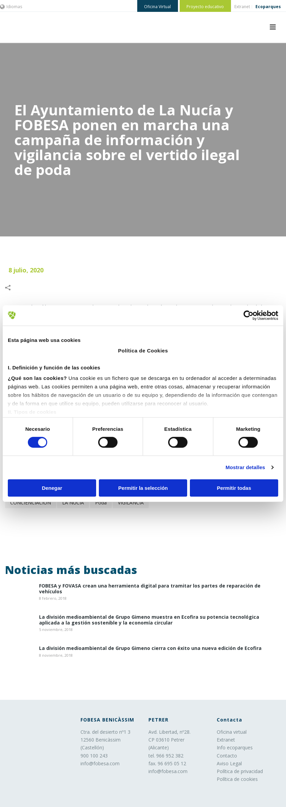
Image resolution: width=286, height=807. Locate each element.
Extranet (226, 739)
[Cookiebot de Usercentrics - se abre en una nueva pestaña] (248, 315)
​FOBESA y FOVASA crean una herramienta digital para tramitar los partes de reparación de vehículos (150, 589)
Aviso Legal (229, 763)
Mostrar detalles (245, 467)
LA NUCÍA (73, 502)
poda (101, 502)
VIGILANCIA (131, 502)
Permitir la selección (143, 488)
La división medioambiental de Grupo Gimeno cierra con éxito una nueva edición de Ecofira (150, 648)
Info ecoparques (235, 747)
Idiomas (11, 6)
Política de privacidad (240, 771)
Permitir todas (234, 488)
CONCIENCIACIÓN (30, 502)
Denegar (52, 488)
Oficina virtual (232, 732)
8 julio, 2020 (25, 270)
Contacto (227, 755)
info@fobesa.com (100, 763)
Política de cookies (237, 779)
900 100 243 (94, 755)
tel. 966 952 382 (165, 755)
